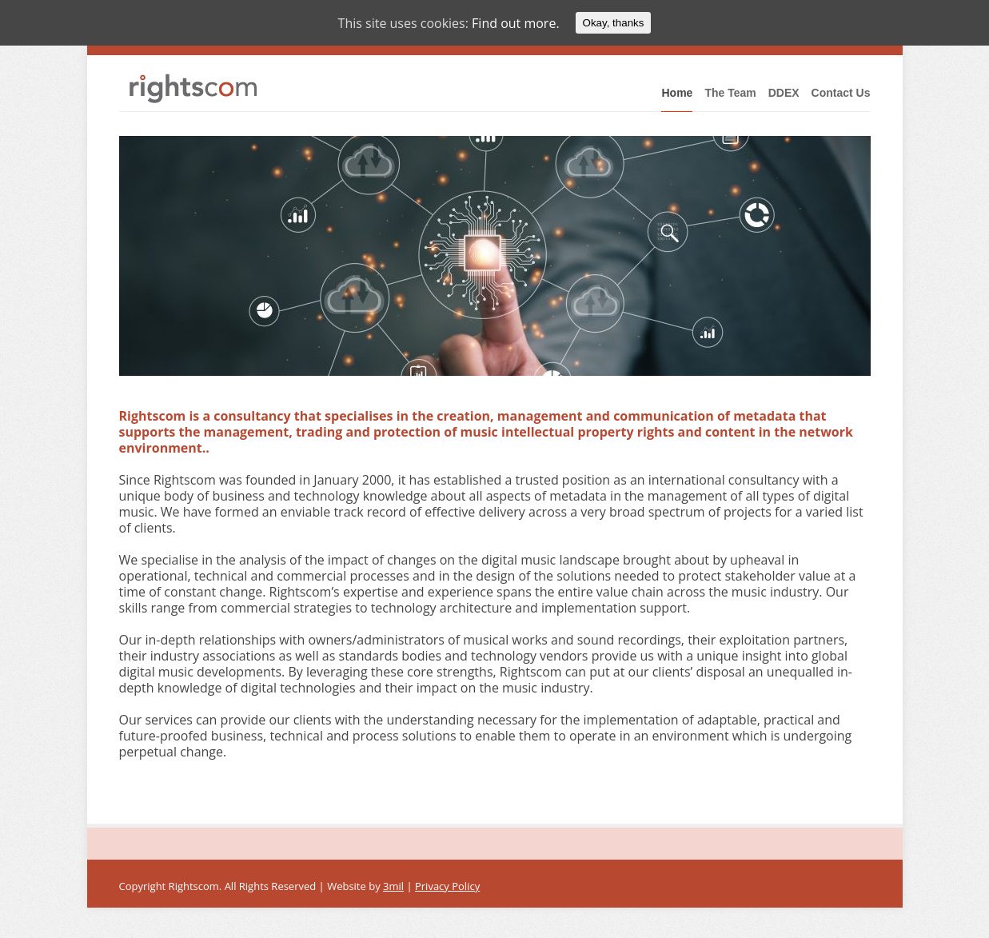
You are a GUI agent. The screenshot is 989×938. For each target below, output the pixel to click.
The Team (730, 92)
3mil (393, 886)
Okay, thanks (613, 23)
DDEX (784, 92)
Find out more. (516, 23)
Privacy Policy (447, 886)
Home (676, 92)
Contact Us (841, 92)
